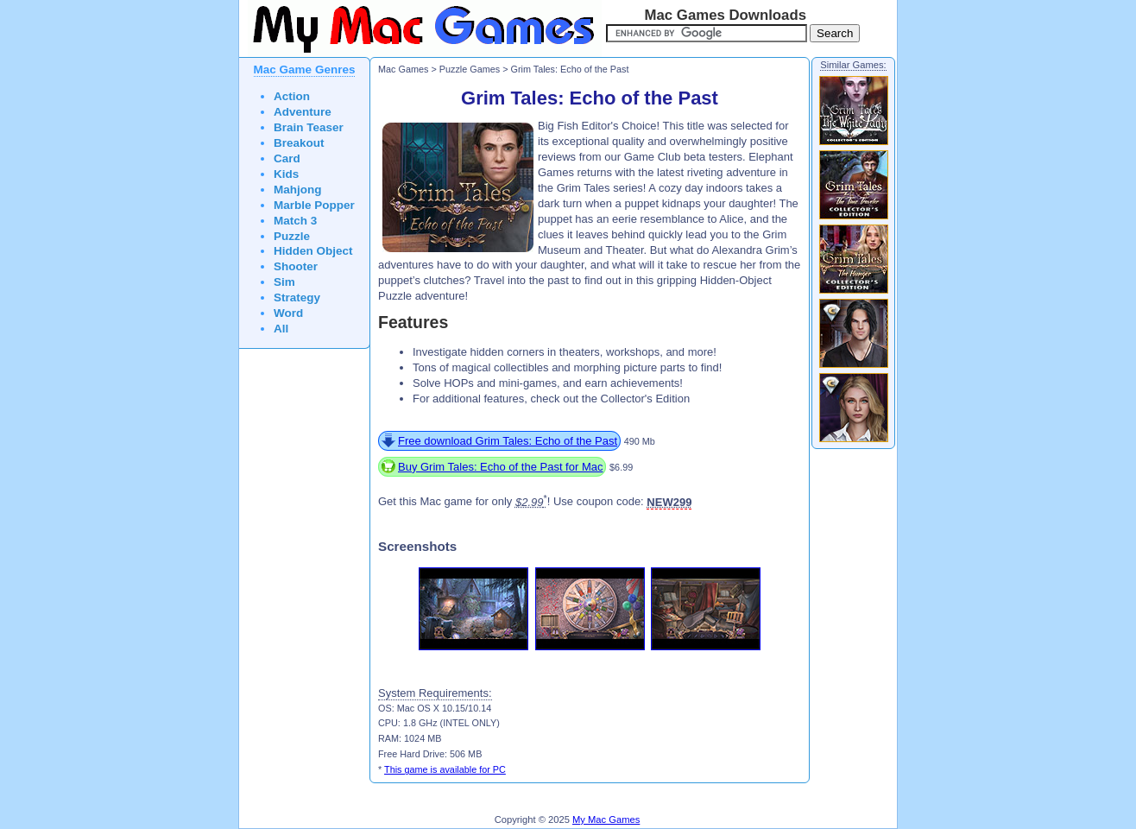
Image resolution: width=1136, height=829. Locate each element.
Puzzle (292, 236)
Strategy (297, 297)
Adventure (302, 111)
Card (287, 158)
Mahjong (298, 189)
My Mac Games (606, 819)
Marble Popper (314, 205)
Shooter (296, 266)
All (281, 328)
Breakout (299, 142)
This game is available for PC (445, 769)
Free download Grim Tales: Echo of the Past (507, 440)
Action (292, 96)
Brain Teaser (309, 127)
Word (288, 313)
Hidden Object (313, 250)
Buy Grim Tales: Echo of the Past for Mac (500, 466)
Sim (284, 281)
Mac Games (403, 69)
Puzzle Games (469, 69)
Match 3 (295, 220)
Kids (286, 174)
